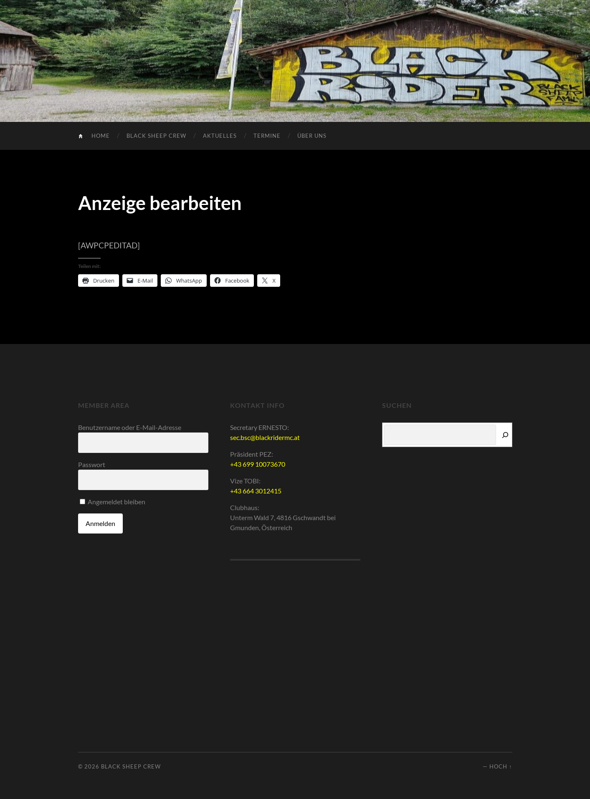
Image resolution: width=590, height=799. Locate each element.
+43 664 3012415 (255, 491)
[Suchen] (505, 435)
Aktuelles (220, 135)
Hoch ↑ (500, 766)
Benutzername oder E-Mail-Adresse (129, 427)
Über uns (312, 135)
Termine (267, 135)
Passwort (91, 464)
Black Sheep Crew (156, 135)
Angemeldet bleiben (112, 502)
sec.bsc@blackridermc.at (265, 437)
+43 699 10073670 (257, 464)
